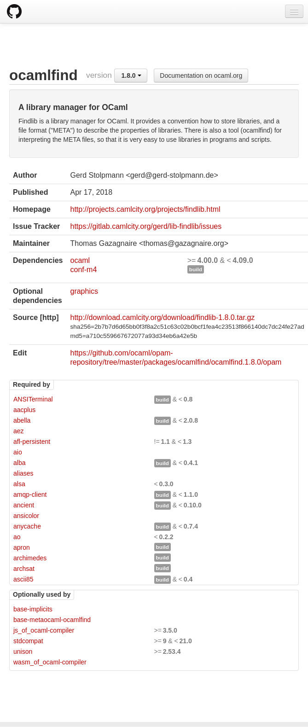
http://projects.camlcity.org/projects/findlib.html (145, 209)
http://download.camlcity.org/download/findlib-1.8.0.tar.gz (162, 317)
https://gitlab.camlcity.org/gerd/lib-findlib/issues (145, 226)
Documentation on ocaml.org (201, 75)
